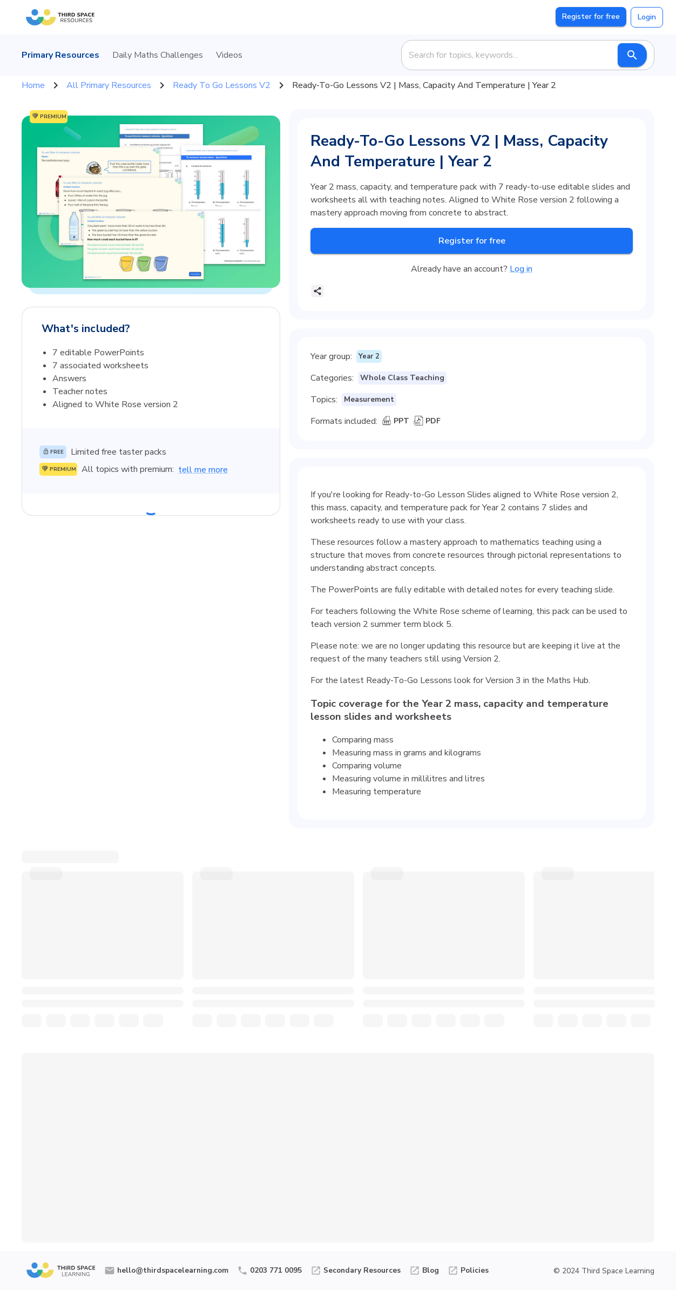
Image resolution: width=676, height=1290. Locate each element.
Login (647, 17)
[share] (317, 291)
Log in (521, 269)
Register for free (591, 16)
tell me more (203, 470)
